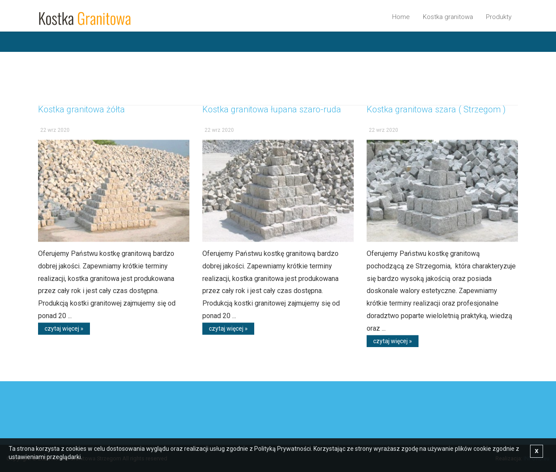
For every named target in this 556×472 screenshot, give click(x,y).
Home (401, 17)
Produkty (498, 17)
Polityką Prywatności (282, 448)
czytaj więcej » (64, 331)
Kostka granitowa (448, 17)
